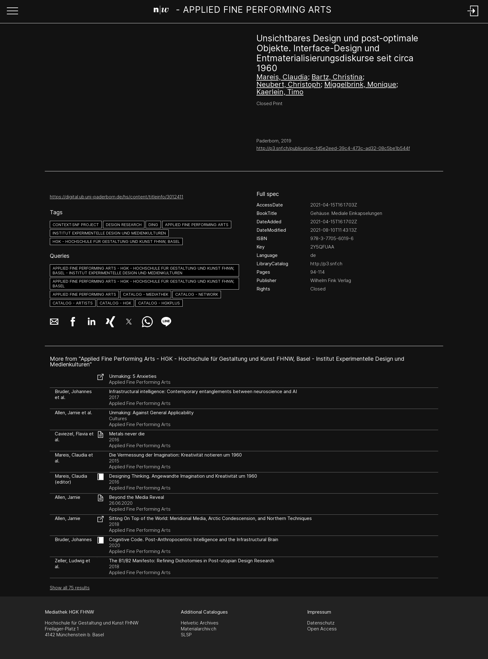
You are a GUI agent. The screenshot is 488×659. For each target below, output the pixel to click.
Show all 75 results (70, 588)
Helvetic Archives (199, 623)
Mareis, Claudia (282, 77)
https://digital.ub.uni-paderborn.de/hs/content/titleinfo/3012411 (116, 197)
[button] (12, 11)
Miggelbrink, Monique (360, 84)
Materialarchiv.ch (198, 629)
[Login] (473, 17)
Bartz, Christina (337, 77)
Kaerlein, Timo (279, 92)
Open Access (322, 629)
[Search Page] (243, 11)
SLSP (186, 635)
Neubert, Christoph (288, 84)
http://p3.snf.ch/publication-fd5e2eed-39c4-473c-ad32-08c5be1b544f (333, 148)
